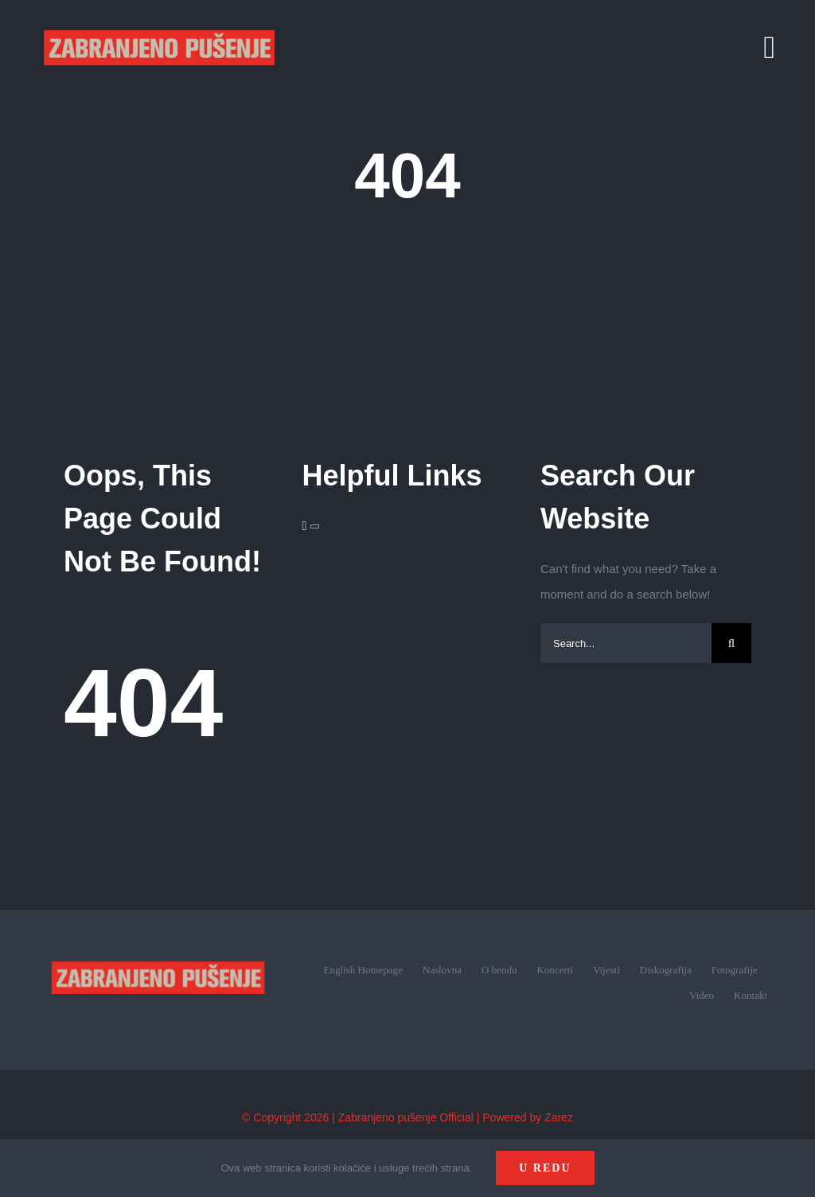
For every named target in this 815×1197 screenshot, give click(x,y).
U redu (545, 1168)
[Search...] (626, 643)
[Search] (731, 643)
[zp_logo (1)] (158, 939)
